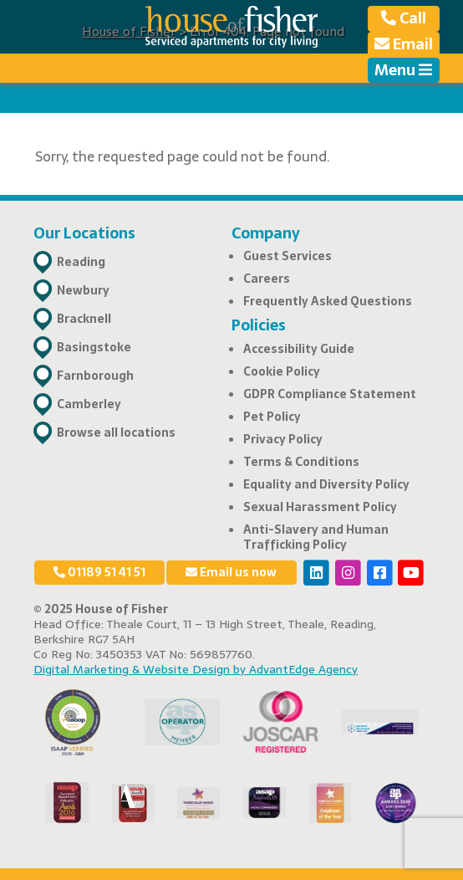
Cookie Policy (281, 371)
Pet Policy (272, 416)
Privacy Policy (283, 439)
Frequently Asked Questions (327, 301)
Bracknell (84, 319)
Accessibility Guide (298, 349)
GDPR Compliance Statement (329, 394)
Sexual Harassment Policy (320, 507)
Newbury (83, 290)
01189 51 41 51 (99, 572)
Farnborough (95, 375)
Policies (259, 325)
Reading (81, 262)
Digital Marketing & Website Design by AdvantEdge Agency (195, 669)
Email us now (231, 572)
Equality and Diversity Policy (326, 484)
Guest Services (287, 256)
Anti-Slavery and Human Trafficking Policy (316, 537)
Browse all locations (116, 432)
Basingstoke (94, 347)
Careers (266, 278)
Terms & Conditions (301, 462)
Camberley (89, 404)
